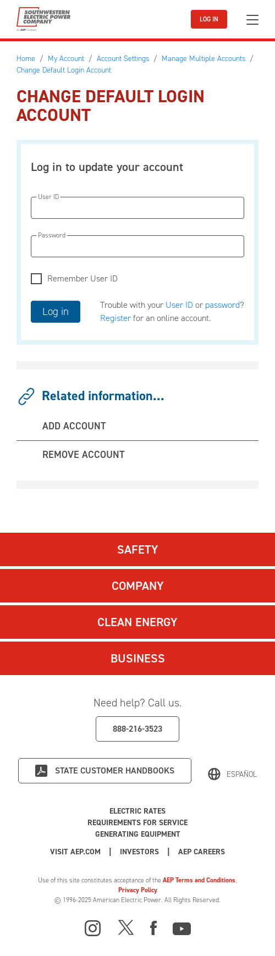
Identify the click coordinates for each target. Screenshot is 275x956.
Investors (139, 852)
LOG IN (209, 19)
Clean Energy (137, 622)
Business (138, 658)
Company (138, 586)
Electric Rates (137, 811)
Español (242, 774)
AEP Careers (201, 852)
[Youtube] (182, 927)
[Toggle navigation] (252, 19)
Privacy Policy (137, 890)
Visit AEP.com (75, 852)
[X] (126, 927)
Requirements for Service (137, 822)
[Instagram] (93, 928)
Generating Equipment (137, 834)
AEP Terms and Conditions (199, 880)
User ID (179, 305)
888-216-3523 (137, 728)
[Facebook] (153, 927)
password (222, 305)
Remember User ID (82, 278)
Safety (137, 549)
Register (115, 318)
